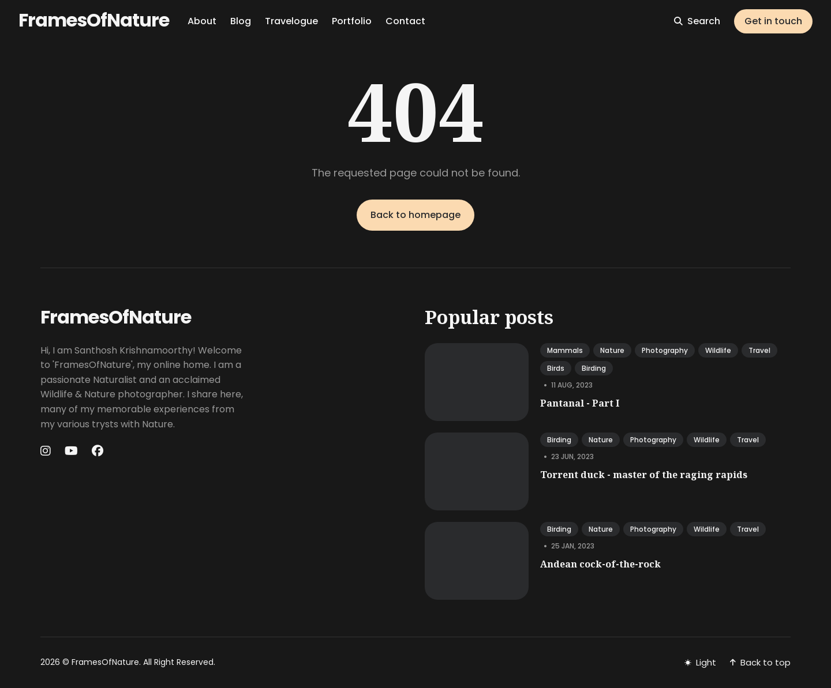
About (202, 21)
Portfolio (352, 21)
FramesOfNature (93, 20)
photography (665, 350)
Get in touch (773, 21)
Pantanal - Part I (579, 403)
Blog (240, 21)
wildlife (718, 350)
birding (594, 368)
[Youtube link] (71, 451)
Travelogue (291, 21)
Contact (405, 21)
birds (555, 368)
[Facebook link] (97, 451)
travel (759, 350)
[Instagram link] (46, 451)
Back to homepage (415, 214)
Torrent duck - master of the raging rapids (643, 474)
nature (612, 350)
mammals (565, 350)
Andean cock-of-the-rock (600, 564)
